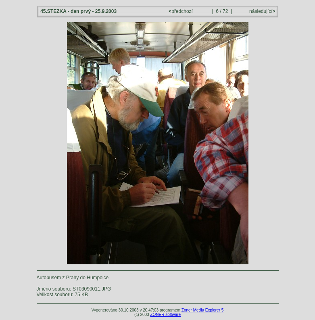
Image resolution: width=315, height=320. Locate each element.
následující (261, 11)
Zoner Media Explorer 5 (202, 310)
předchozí (181, 11)
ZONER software (165, 314)
